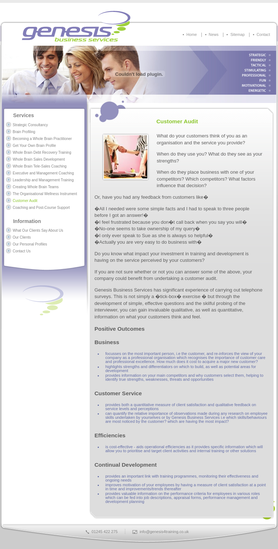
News (214, 34)
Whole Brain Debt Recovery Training (42, 152)
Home (191, 34)
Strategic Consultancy (30, 125)
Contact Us (21, 251)
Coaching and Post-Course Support (41, 208)
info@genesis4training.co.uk (164, 531)
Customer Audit (25, 201)
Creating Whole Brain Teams (36, 187)
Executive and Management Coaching (43, 173)
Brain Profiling (24, 132)
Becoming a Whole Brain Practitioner (42, 139)
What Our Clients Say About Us (38, 230)
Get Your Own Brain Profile (34, 146)
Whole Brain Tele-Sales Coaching (40, 166)
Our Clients (22, 237)
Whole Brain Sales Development (39, 159)
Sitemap (237, 34)
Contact (263, 34)
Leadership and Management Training (43, 180)
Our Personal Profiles (30, 244)
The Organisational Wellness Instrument (45, 194)
